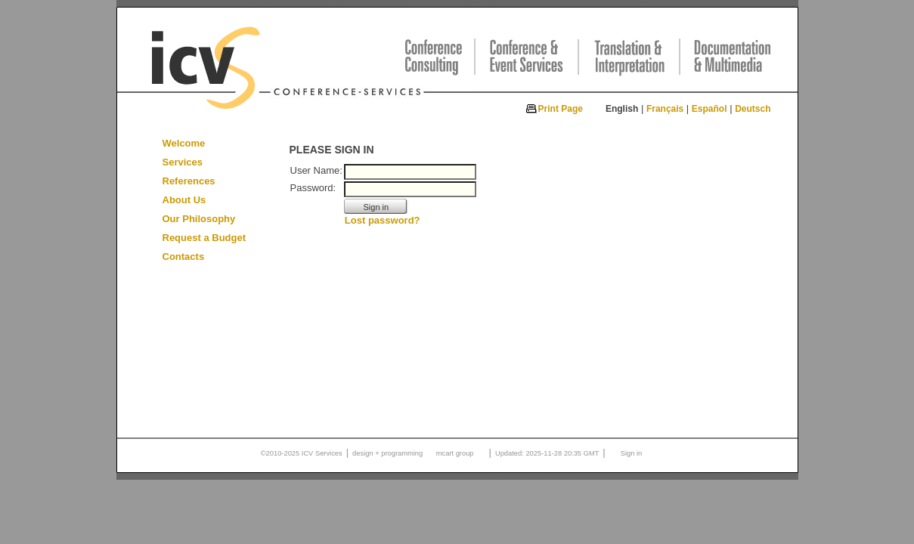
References (189, 181)
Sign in (632, 453)
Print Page (560, 109)
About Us (184, 200)
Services (183, 162)
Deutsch (752, 109)
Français (664, 109)
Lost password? (382, 220)
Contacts (184, 256)
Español (709, 109)
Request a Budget (204, 237)
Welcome (184, 143)
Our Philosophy (199, 218)
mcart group (455, 453)
